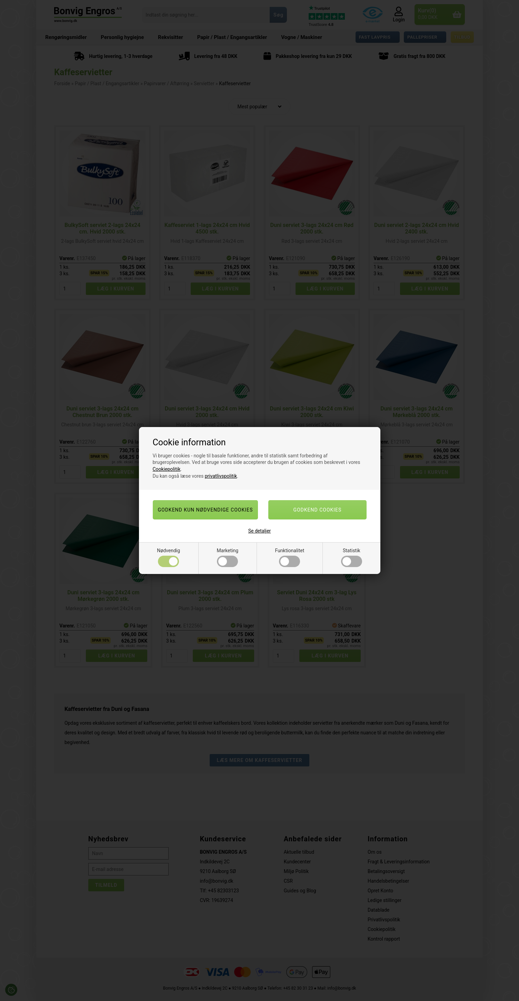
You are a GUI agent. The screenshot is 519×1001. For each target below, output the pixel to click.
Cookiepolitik (167, 469)
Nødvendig (168, 557)
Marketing (228, 557)
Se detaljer (259, 531)
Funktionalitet (290, 557)
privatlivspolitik (221, 476)
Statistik (351, 557)
